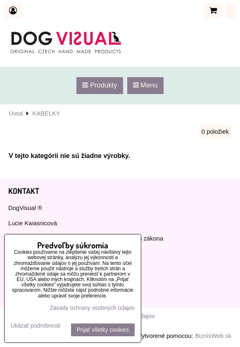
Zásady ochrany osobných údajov (92, 308)
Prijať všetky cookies (103, 330)
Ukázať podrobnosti (35, 326)
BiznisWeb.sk (213, 336)
